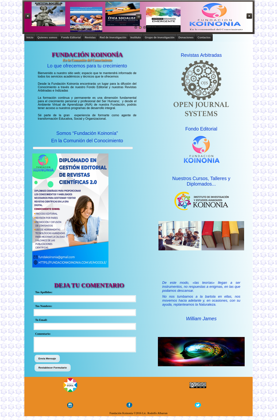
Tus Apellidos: (44, 292)
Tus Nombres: (43, 306)
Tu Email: (41, 319)
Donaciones (185, 37)
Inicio (29, 37)
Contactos (203, 37)
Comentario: (43, 333)
